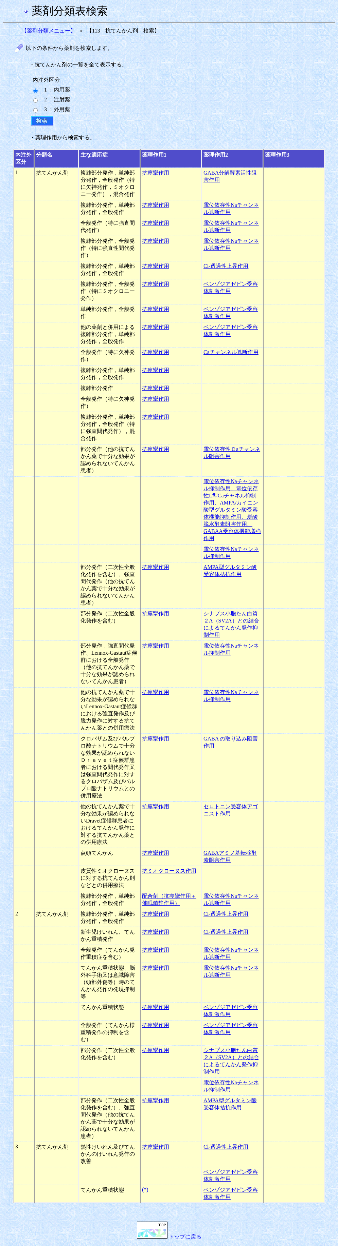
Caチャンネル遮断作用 (231, 352)
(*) (145, 1189)
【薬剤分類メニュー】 (48, 31)
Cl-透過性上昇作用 (225, 266)
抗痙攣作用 (155, 173)
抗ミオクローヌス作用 (169, 871)
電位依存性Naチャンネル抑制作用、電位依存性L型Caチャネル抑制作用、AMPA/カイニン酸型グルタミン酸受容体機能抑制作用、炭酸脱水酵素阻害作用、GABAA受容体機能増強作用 (232, 509)
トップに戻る (169, 1237)
